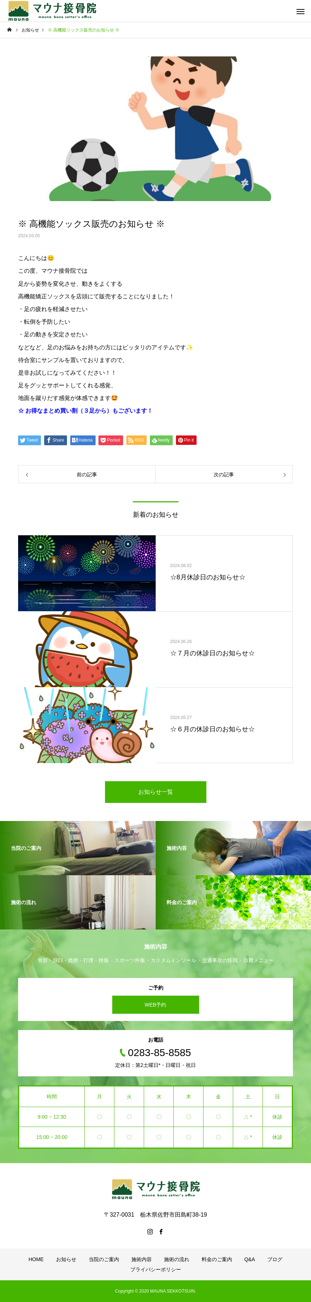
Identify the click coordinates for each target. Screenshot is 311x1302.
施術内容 (141, 1259)
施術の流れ (176, 1259)
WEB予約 (156, 1005)
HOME (36, 1259)
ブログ (274, 1259)
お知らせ (66, 1259)
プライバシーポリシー (155, 1269)
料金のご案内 (217, 1259)
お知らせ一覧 (155, 792)
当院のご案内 (104, 1259)
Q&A (249, 1259)
